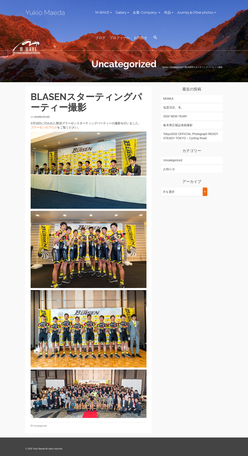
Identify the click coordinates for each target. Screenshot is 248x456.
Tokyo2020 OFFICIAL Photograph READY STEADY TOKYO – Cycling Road (190, 136)
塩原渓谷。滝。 (173, 107)
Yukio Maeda (45, 12)
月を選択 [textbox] (169, 191)
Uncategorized (40, 426)
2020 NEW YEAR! (175, 116)
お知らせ (169, 169)
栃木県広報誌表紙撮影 (178, 125)
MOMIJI (168, 98)
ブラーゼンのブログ (44, 127)
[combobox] (184, 192)
